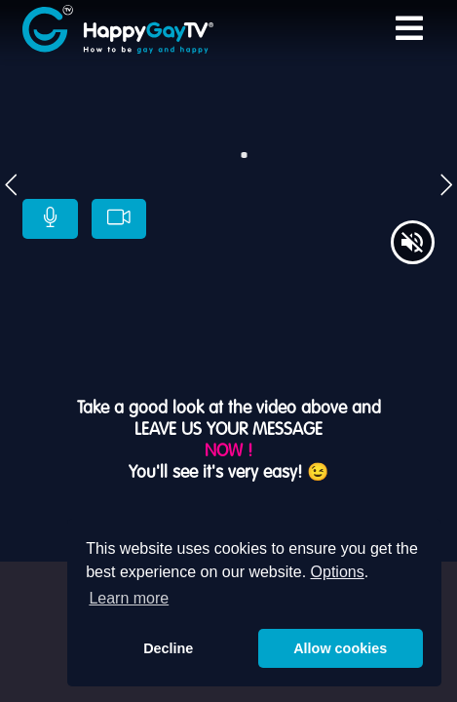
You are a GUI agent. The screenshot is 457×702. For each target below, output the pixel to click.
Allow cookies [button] (340, 648)
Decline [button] (168, 648)
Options (337, 572)
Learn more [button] (129, 598)
